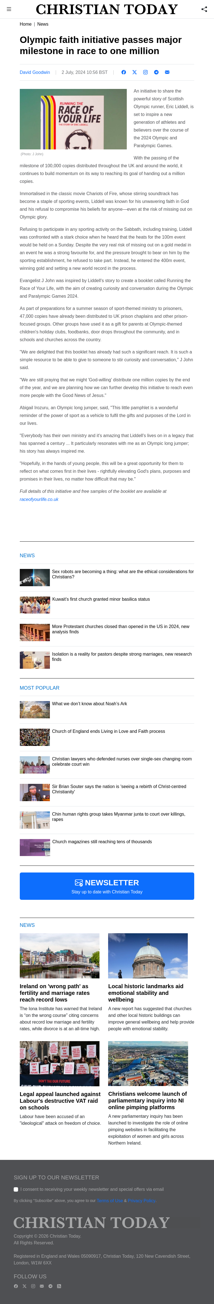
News (42, 24)
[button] (9, 10)
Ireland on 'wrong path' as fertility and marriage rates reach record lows (55, 993)
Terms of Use (110, 1200)
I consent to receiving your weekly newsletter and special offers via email (92, 1189)
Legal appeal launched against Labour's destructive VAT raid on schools (60, 1101)
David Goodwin (35, 72)
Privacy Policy (141, 1200)
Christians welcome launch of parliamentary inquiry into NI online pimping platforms (147, 1100)
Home (26, 24)
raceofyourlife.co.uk (39, 499)
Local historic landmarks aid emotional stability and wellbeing (145, 993)
